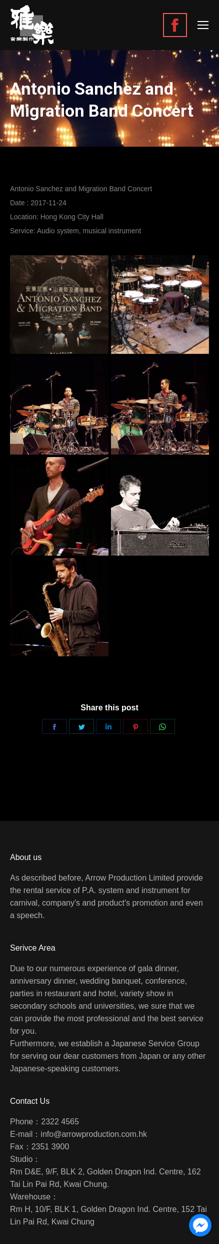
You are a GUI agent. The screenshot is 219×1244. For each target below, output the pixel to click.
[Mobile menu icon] (203, 25)
